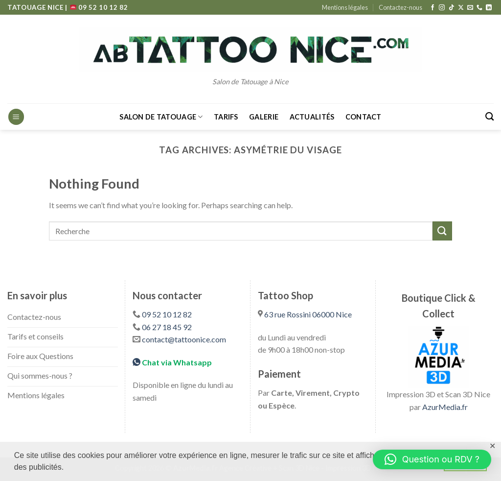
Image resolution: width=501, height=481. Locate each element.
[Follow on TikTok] (452, 7)
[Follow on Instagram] (442, 7)
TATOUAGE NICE (36, 7)
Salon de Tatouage (161, 116)
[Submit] (442, 230)
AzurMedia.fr (445, 406)
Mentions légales (345, 7)
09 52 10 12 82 (99, 7)
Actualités (312, 117)
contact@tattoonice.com (184, 339)
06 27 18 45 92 (167, 327)
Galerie (263, 117)
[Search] (489, 117)
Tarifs (226, 117)
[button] (432, 459)
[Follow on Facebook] (432, 7)
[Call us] (479, 7)
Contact (363, 117)
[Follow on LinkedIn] (489, 7)
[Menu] (16, 117)
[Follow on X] (461, 7)
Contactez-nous (400, 7)
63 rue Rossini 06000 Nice (308, 314)
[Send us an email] (470, 7)
